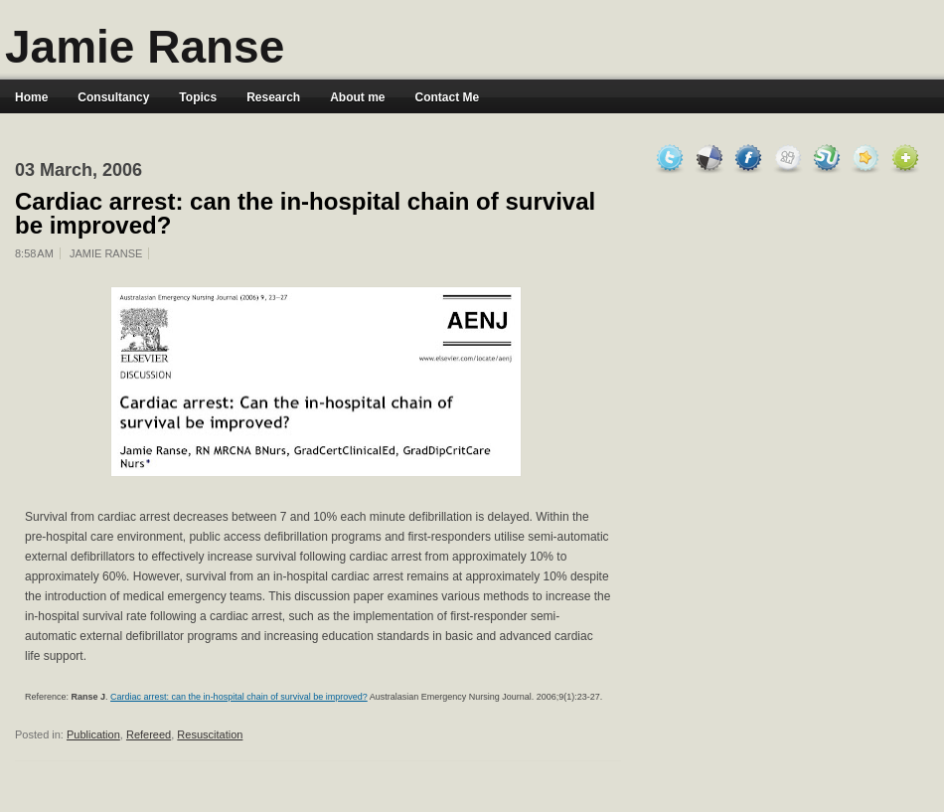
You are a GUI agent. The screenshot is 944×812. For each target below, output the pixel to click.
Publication (93, 734)
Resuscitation (209, 734)
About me (357, 97)
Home (31, 97)
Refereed (148, 734)
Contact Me (447, 97)
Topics (198, 97)
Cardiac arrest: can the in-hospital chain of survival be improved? (305, 214)
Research (273, 97)
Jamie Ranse (144, 47)
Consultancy (113, 97)
